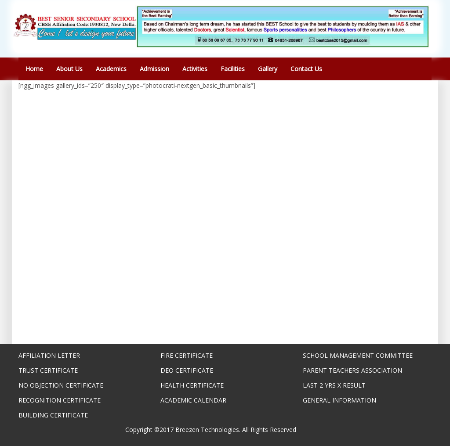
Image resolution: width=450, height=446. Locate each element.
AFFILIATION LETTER (49, 355)
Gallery (267, 69)
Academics (111, 69)
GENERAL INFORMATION (339, 400)
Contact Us (306, 69)
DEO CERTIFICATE (186, 370)
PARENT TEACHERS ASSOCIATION (352, 370)
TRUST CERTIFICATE (48, 370)
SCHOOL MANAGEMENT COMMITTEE (358, 355)
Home (34, 69)
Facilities (233, 69)
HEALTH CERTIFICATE (192, 385)
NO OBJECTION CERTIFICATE (60, 385)
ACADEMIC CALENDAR (193, 400)
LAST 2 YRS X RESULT (334, 385)
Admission (154, 69)
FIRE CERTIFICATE (186, 355)
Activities (194, 69)
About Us (69, 69)
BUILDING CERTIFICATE (53, 415)
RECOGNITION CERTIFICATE (59, 400)
